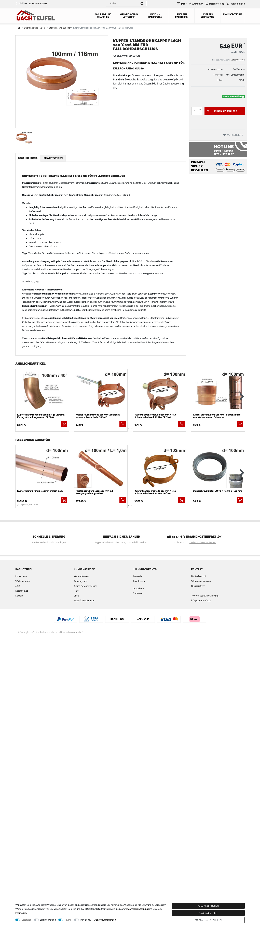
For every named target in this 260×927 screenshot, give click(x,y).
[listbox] (42, 391)
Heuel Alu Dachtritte (181, 15)
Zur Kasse (137, 593)
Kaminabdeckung (232, 14)
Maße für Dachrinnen (84, 600)
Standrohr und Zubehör (60, 28)
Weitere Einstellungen (105, 920)
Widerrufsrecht (22, 581)
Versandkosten (238, 60)
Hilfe (76, 591)
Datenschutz (21, 591)
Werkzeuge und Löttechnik (129, 15)
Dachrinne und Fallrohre (102, 15)
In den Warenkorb (222, 111)
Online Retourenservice (85, 586)
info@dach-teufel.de (201, 600)
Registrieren (139, 581)
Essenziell (26, 920)
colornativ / (77, 632)
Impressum (21, 576)
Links (76, 595)
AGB (17, 586)
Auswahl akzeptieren (208, 920)
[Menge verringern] (200, 113)
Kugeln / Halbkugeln (155, 15)
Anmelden (138, 576)
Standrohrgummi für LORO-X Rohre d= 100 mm (217, 491)
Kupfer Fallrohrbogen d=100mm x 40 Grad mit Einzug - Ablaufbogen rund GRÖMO (40, 416)
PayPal (67, 920)
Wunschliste (233, 135)
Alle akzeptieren (208, 906)
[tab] (28, 158)
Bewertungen (53, 158)
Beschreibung (28, 158)
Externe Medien (48, 920)
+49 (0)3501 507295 (37, 3)
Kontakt (19, 595)
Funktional (85, 920)
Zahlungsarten (81, 581)
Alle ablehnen (208, 913)
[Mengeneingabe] (194, 111)
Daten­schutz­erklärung (137, 909)
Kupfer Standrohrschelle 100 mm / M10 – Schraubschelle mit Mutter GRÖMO (156, 492)
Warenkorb (138, 588)
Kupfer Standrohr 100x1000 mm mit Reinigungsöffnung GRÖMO (94, 492)
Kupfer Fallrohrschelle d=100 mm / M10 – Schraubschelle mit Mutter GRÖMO (156, 416)
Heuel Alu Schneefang (207, 15)
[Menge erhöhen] (200, 109)
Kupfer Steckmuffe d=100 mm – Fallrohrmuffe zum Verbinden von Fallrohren (216, 416)
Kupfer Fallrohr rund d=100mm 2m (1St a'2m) (40, 491)
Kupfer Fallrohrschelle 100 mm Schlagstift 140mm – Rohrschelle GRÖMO (98, 416)
